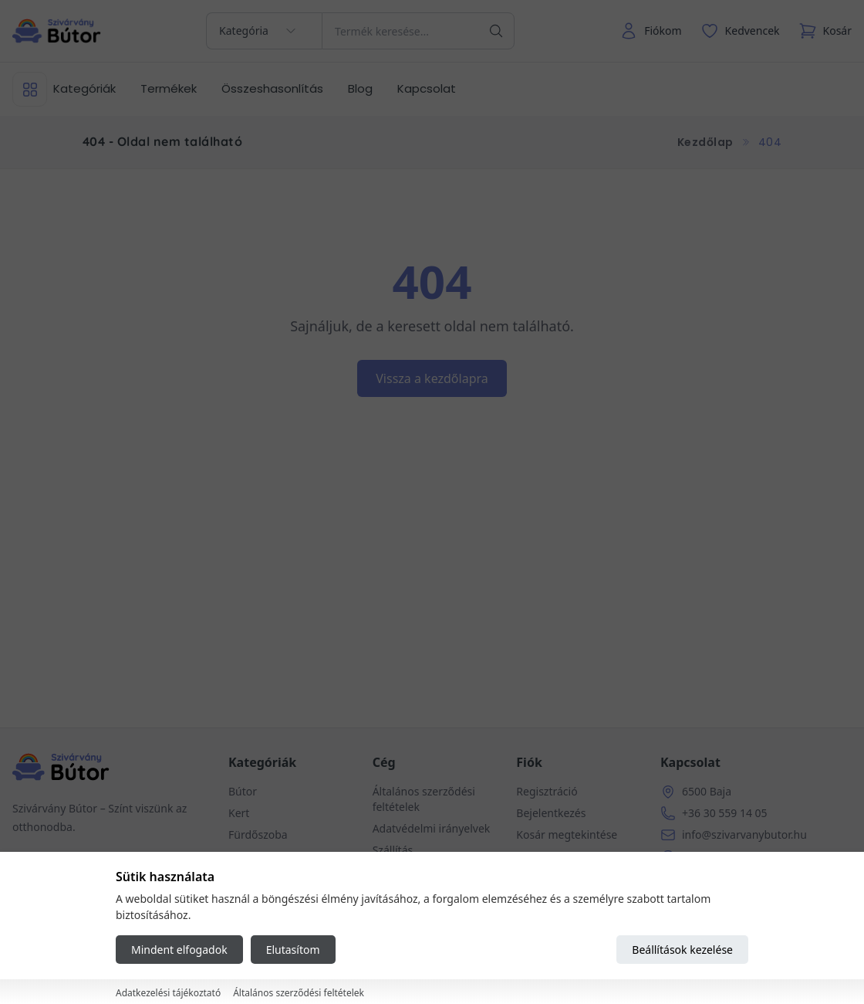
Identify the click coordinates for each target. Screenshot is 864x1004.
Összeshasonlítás (272, 88)
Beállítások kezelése (682, 949)
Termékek (168, 88)
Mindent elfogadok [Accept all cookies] (179, 949)
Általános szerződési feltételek (298, 992)
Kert (238, 813)
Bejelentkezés (551, 813)
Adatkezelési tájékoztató (168, 992)
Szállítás (393, 850)
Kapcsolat (426, 88)
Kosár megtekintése (566, 834)
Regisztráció (546, 791)
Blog (360, 88)
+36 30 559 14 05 (725, 813)
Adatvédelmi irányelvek (432, 828)
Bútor (242, 791)
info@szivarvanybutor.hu (744, 834)
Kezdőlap (705, 142)
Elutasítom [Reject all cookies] (293, 949)
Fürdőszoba (258, 834)
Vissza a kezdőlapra (432, 378)
